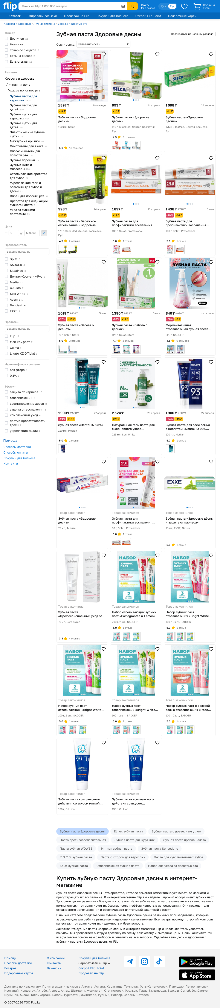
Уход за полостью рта (72, 23)
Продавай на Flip (77, 16)
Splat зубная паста (74, 866)
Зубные (24, 160)
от (12, 233)
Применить (44, 233)
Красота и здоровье (17, 23)
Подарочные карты (182, 16)
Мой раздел (148, 8)
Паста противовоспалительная (83, 840)
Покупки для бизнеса (19, 458)
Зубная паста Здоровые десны (82, 831)
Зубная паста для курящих (135, 840)
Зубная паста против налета (184, 840)
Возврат (10, 968)
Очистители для (28, 146)
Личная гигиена (44, 23)
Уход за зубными (22, 212)
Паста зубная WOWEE (76, 848)
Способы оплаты (15, 452)
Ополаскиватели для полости (25, 153)
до (30, 233)
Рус (172, 6)
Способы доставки (17, 447)
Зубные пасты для (23, 98)
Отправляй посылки (42, 16)
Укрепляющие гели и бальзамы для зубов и (26, 187)
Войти (145, 4)
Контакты (10, 463)
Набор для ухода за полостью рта (173, 866)
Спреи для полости (29, 196)
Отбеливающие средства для (28, 176)
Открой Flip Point (148, 16)
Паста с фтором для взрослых (123, 857)
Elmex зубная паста (128, 831)
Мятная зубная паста (117, 848)
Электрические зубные (27, 134)
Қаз (163, 6)
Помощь (10, 958)
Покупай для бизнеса (112, 16)
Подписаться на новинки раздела (192, 34)
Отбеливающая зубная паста (117, 866)
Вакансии (54, 968)
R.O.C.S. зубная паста (76, 857)
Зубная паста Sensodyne (159, 848)
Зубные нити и (21, 167)
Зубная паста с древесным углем (176, 831)
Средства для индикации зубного (29, 203)
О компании (56, 958)
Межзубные (27, 141)
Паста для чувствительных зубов (178, 857)
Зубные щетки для (23, 116)
